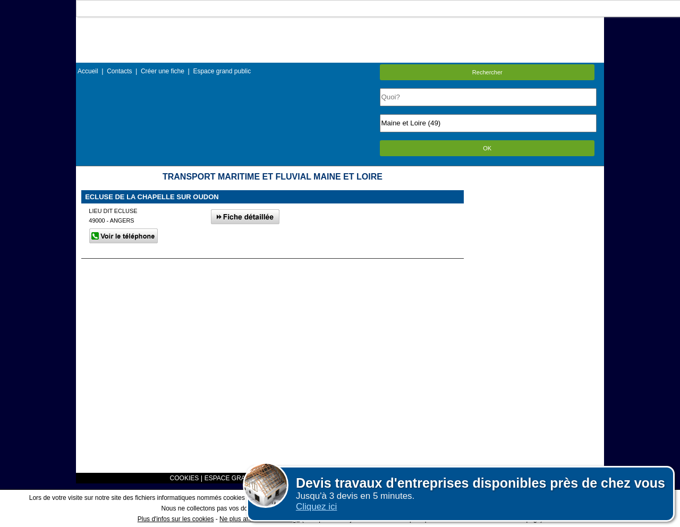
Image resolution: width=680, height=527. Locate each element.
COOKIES (184, 478)
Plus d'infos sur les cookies (176, 519)
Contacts (119, 71)
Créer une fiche (162, 71)
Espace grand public (222, 71)
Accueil (88, 71)
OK (487, 148)
